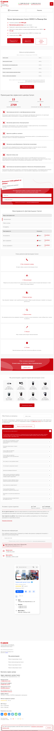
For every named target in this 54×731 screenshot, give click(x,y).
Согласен (49, 727)
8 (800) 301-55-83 (5, 684)
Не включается (6, 235)
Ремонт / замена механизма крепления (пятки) (11, 72)
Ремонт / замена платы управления (9, 75)
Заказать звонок (27, 367)
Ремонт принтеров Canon (14, 665)
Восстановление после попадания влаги (10, 64)
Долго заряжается (7, 240)
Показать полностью (7, 520)
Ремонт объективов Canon (15, 667)
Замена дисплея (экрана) (7, 61)
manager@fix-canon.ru (6, 691)
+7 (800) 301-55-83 (24, 3)
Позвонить (39, 10)
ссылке (6, 652)
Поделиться (2, 714)
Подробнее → (47, 235)
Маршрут (19, 591)
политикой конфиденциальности (33, 202)
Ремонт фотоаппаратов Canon (16, 662)
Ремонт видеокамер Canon (15, 659)
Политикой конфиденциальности (39, 541)
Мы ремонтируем (13, 10)
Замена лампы (5, 57)
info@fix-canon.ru (5, 688)
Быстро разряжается (7, 245)
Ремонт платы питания (7, 68)
